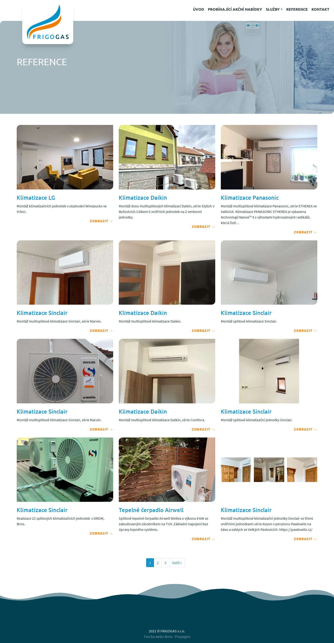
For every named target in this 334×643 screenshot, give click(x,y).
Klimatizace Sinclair (42, 312)
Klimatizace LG (36, 197)
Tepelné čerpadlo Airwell (151, 509)
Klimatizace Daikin (143, 197)
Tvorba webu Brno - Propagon (167, 636)
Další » (177, 562)
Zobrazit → (101, 221)
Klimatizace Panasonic (250, 197)
